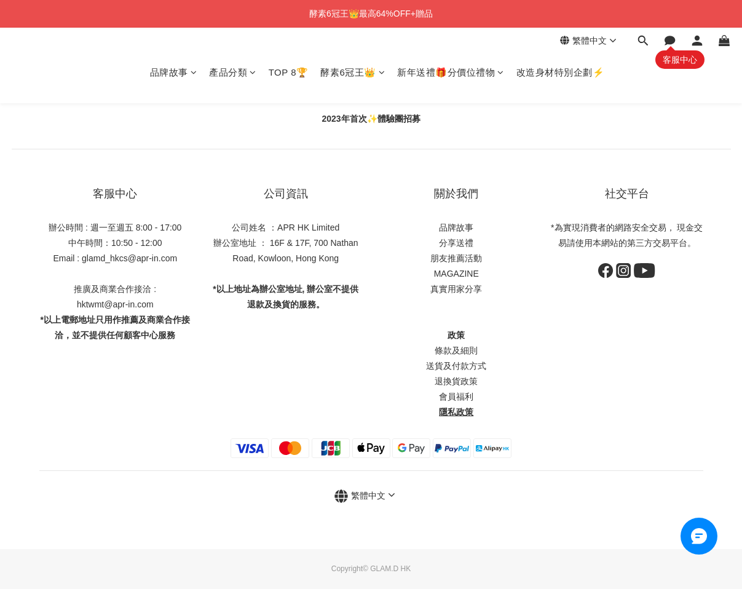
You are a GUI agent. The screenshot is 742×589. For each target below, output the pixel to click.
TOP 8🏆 (289, 72)
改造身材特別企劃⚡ (560, 72)
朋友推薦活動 (456, 258)
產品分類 (232, 72)
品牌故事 (173, 72)
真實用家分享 (456, 289)
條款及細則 (456, 350)
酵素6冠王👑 (352, 72)
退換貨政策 (456, 381)
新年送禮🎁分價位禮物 (450, 72)
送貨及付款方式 (456, 366)
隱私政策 (456, 412)
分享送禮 (456, 243)
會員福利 (456, 396)
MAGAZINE (456, 274)
